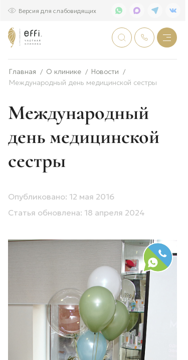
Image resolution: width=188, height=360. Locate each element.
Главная (22, 104)
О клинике (63, 104)
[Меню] (167, 38)
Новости (105, 104)
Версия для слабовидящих (57, 10)
